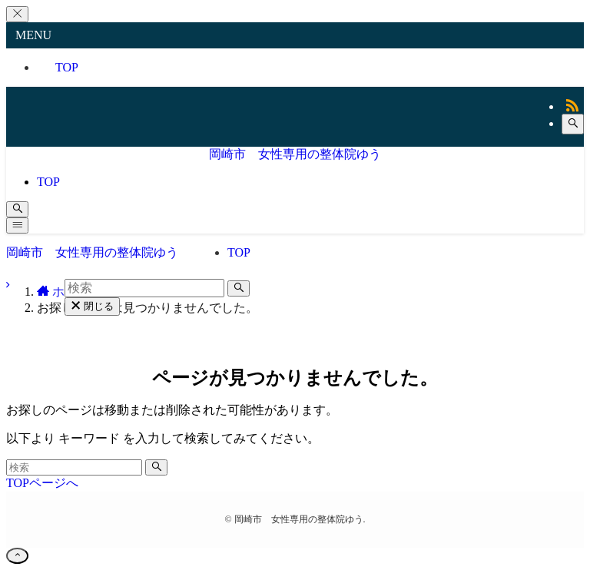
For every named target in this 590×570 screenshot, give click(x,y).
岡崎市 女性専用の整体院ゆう (295, 154)
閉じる (92, 306)
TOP (66, 67)
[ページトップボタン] (17, 556)
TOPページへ (42, 482)
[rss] (572, 106)
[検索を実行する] (156, 467)
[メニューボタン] (17, 225)
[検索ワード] (74, 467)
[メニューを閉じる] (17, 14)
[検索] (573, 124)
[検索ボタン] (17, 209)
